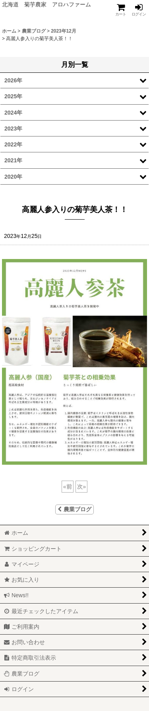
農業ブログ (74, 509)
